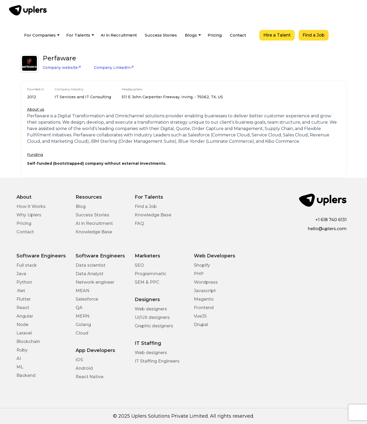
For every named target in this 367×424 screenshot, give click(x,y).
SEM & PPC (147, 282)
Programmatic (150, 273)
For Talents (78, 35)
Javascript (205, 290)
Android (84, 368)
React (22, 307)
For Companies (40, 35)
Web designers (151, 308)
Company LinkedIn (114, 67)
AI (18, 358)
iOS (79, 359)
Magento (204, 299)
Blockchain (28, 341)
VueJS (200, 316)
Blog (81, 206)
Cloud (82, 333)
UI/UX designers (152, 317)
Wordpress (206, 282)
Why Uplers (28, 214)
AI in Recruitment (119, 35)
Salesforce (87, 299)
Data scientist (91, 265)
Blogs (191, 35)
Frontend (204, 307)
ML (19, 366)
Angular (24, 316)
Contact (238, 35)
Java (21, 273)
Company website (62, 67)
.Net (20, 290)
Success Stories (161, 35)
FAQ (139, 223)
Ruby (22, 349)
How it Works (31, 206)
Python (24, 282)
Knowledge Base (94, 231)
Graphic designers (154, 325)
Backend (26, 375)
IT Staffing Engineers (157, 361)
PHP (199, 273)
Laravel (24, 333)
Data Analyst (89, 273)
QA (79, 307)
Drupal (201, 324)
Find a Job (314, 35)
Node (22, 324)
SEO (139, 265)
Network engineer (95, 282)
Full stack (26, 265)
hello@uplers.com (327, 228)
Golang (83, 324)
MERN (82, 316)
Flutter (23, 299)
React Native (89, 376)
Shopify (202, 265)
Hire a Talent (277, 35)
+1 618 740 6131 (331, 219)
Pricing (215, 35)
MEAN (82, 290)
